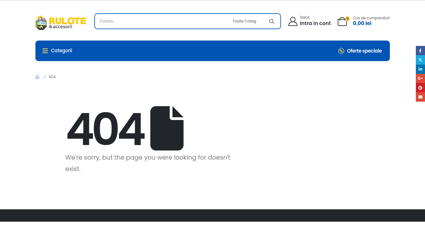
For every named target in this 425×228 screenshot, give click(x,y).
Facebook (420, 50)
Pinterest (420, 87)
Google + (420, 78)
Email (420, 96)
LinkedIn (420, 69)
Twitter (420, 59)
